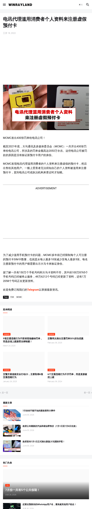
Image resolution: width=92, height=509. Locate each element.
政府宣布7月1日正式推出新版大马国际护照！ (44, 441)
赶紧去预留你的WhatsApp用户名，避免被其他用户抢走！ (49, 504)
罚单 (12, 297)
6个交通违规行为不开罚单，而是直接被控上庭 (67, 376)
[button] (4, 4)
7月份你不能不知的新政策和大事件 (39, 410)
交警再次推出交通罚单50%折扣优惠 (65, 338)
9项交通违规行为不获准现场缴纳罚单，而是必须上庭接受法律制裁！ (22, 340)
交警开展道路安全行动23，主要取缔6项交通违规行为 (23, 376)
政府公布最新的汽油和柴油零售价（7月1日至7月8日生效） (50, 426)
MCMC (19, 297)
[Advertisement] (46, 60)
